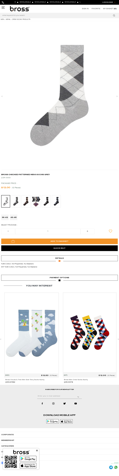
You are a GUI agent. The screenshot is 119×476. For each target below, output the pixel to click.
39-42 (5, 217)
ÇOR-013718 (68, 382)
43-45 (14, 217)
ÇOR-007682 (10, 382)
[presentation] (3, 96)
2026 (116, 463)
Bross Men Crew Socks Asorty (76, 379)
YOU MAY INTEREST (39, 286)
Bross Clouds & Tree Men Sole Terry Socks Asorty (24, 379)
